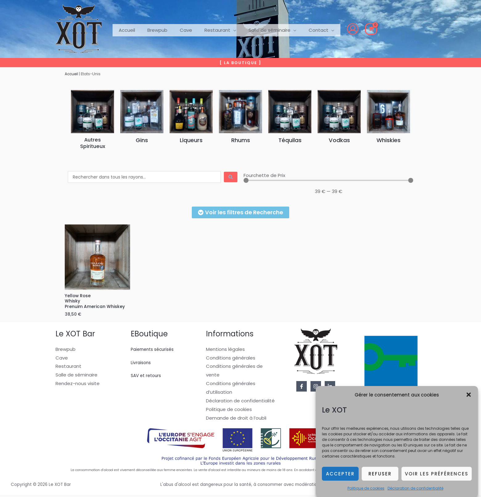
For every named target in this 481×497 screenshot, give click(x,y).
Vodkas (339, 140)
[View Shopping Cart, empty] (353, 29)
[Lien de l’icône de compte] (334, 29)
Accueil (72, 73)
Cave (62, 359)
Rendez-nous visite (78, 385)
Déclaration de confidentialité (415, 489)
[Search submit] (230, 177)
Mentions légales (225, 351)
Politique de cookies (365, 489)
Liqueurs (191, 140)
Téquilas (290, 140)
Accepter (340, 474)
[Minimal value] (328, 180)
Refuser (380, 474)
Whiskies (388, 140)
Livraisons (141, 364)
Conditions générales (230, 359)
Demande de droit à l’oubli (236, 420)
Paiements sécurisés (155, 351)
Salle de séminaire (76, 377)
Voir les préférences (436, 474)
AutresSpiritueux (92, 143)
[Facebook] (301, 388)
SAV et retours (147, 377)
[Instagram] (315, 388)
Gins (142, 140)
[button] (469, 396)
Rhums (240, 140)
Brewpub (66, 351)
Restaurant (68, 368)
